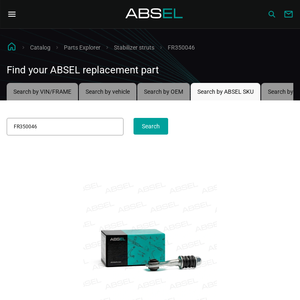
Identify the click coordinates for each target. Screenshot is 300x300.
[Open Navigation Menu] (12, 14)
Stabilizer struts (134, 47)
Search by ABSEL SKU (225, 91)
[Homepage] (154, 14)
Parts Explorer (82, 47)
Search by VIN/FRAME (42, 91)
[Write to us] (288, 14)
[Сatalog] (272, 14)
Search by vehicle (108, 91)
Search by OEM (163, 91)
